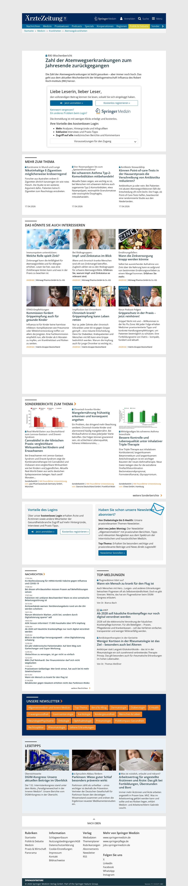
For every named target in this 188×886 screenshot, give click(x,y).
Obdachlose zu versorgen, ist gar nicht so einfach (49, 654)
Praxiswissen (62, 26)
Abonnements (91, 849)
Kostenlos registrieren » (117, 103)
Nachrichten (33, 26)
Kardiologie (84, 714)
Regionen (121, 26)
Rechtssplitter (36, 727)
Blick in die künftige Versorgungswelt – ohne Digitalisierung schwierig (55, 639)
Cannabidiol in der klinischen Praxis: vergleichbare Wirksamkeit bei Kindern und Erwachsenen (44, 446)
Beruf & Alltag (99, 707)
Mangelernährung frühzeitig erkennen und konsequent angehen (91, 416)
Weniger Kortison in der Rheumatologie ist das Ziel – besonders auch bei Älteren (128, 643)
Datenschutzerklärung (61, 845)
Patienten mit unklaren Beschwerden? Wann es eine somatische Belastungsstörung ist (57, 599)
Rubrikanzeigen (91, 845)
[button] (156, 18)
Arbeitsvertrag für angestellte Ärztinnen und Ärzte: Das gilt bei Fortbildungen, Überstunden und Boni (140, 782)
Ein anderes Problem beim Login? (68, 113)
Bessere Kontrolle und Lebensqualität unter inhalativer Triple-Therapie (140, 441)
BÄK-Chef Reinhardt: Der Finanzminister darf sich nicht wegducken (52, 661)
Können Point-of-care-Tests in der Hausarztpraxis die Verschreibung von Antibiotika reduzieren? (139, 176)
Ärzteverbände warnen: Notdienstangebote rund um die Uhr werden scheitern (55, 607)
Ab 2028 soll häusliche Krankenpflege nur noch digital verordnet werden (57, 630)
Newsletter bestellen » (112, 553)
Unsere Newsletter (42, 701)
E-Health (154, 707)
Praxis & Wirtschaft (35, 849)
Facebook (108, 867)
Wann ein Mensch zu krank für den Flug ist (46, 677)
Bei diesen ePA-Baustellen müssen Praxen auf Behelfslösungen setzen (56, 590)
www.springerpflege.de (116, 841)
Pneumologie (103, 721)
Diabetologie (138, 707)
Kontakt (53, 856)
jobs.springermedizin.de (116, 845)
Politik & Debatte (139, 26)
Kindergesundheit (105, 714)
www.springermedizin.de (117, 837)
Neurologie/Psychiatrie (41, 721)
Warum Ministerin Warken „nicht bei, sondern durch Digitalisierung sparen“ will (51, 616)
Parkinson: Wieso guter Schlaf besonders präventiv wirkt (92, 779)
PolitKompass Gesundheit (129, 721)
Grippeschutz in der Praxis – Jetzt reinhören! (137, 314)
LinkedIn (107, 863)
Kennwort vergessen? (62, 109)
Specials (89, 26)
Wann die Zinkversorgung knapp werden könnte (136, 257)
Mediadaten (89, 837)
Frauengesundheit (38, 714)
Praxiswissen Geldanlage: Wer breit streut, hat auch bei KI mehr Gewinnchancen (57, 670)
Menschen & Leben (129, 714)
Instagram (108, 874)
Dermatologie (118, 707)
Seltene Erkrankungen (81, 727)
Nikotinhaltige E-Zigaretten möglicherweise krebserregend (46, 172)
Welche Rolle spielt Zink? (42, 256)
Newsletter (89, 853)
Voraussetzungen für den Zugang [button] (105, 141)
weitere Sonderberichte (148, 495)
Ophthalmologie (83, 721)
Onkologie (63, 721)
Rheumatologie (56, 727)
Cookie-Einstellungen (60, 849)
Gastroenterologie (63, 714)
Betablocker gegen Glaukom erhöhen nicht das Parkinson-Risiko (57, 683)
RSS (85, 856)
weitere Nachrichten (81, 688)
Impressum (55, 853)
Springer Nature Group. (87, 884)
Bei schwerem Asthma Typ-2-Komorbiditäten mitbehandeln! (93, 174)
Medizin (47, 26)
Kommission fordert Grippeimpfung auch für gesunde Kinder (42, 316)
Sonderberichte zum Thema (49, 404)
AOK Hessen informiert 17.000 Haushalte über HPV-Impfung (55, 623)
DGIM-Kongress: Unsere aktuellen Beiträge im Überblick (46, 779)
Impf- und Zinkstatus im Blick (92, 256)
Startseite (30, 837)
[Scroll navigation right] (163, 26)
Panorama (31, 853)
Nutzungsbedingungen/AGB (64, 841)
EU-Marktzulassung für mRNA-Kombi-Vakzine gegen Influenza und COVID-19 (56, 582)
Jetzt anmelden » (71, 103)
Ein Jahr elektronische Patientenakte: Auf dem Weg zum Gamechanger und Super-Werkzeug (53, 647)
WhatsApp (109, 871)
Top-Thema (80, 707)
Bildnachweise (57, 860)
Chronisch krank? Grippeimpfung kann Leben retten (90, 316)
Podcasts (77, 26)
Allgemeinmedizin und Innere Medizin (49, 707)
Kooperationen (105, 26)
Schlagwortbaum (58, 837)
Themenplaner (91, 841)
